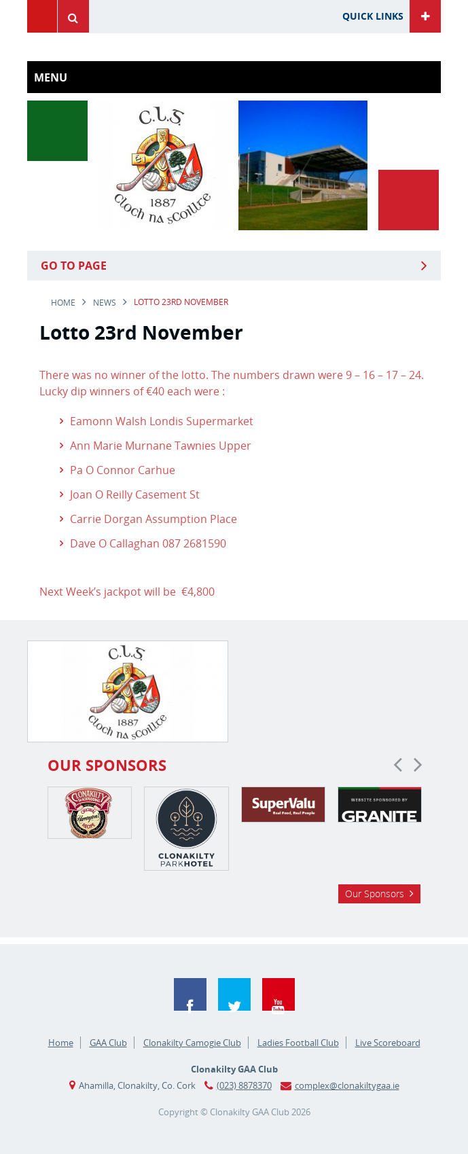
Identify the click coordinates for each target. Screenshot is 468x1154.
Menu (42, 16)
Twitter (234, 994)
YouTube (278, 994)
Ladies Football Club (298, 1042)
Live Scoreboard (387, 1042)
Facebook (190, 994)
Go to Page (74, 265)
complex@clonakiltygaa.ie (347, 1085)
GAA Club (108, 1042)
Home (63, 302)
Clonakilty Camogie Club (192, 1042)
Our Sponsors (374, 893)
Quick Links (372, 16)
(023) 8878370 (244, 1085)
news (104, 302)
